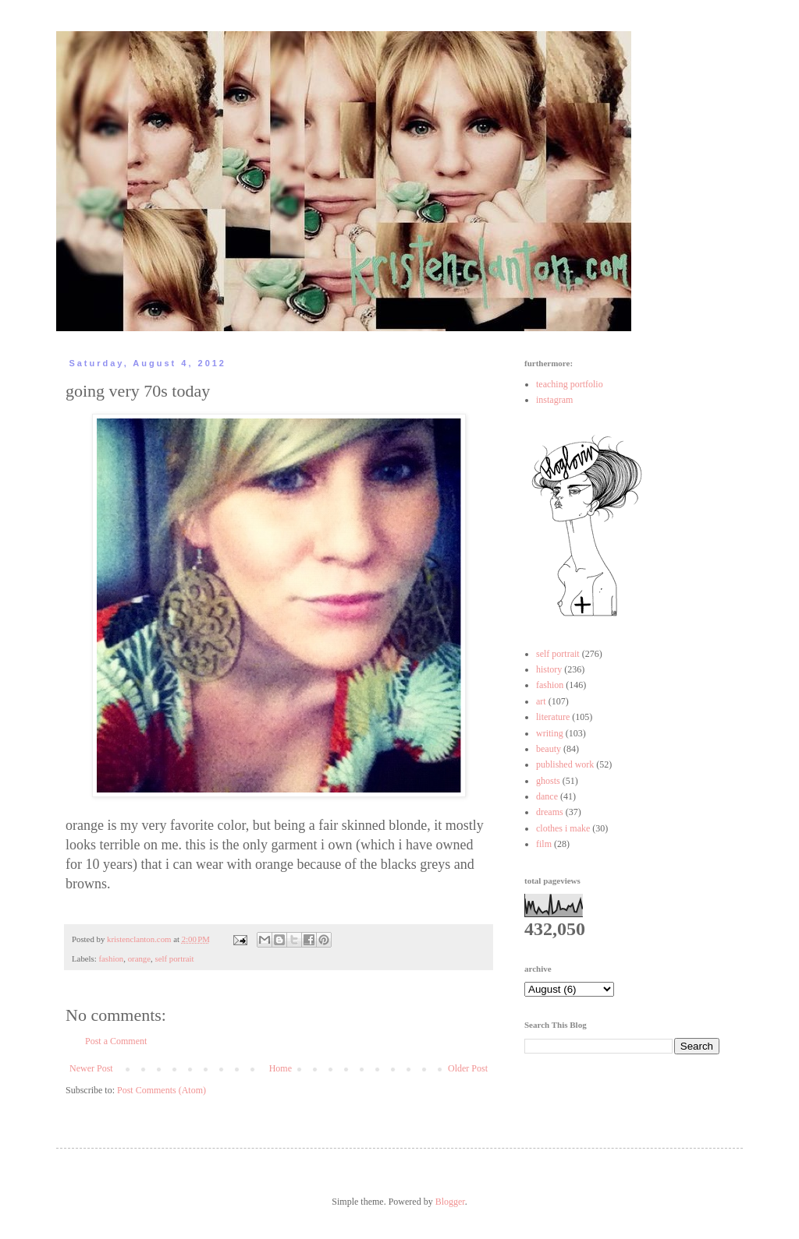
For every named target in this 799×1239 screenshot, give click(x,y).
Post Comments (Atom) (161, 1090)
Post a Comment (116, 1041)
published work (565, 764)
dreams (549, 812)
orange (139, 958)
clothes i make (563, 828)
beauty (548, 748)
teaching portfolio (569, 384)
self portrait (174, 958)
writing (549, 733)
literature (553, 716)
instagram (554, 399)
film (544, 843)
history (549, 669)
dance (547, 796)
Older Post (468, 1068)
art (541, 701)
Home (280, 1068)
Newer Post (91, 1068)
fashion (110, 958)
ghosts (548, 780)
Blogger (450, 1201)
